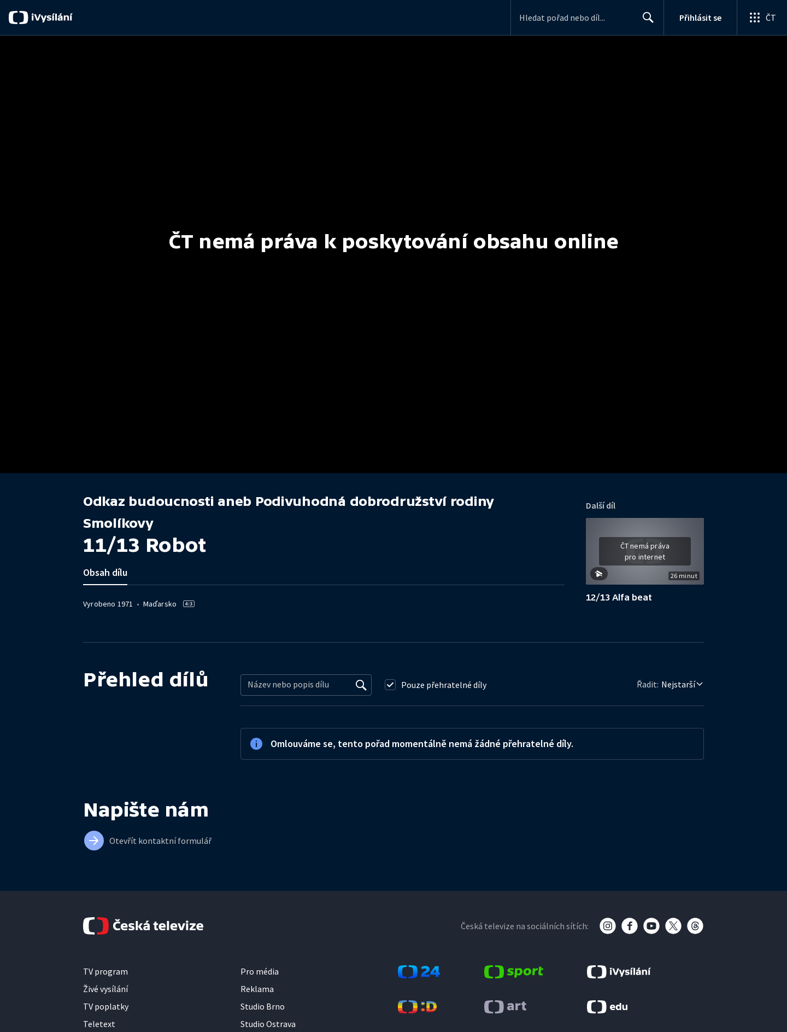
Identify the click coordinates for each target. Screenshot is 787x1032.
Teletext (99, 1023)
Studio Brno (262, 1006)
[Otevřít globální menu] (762, 17)
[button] (645, 555)
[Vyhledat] (361, 685)
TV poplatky (105, 1006)
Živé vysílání (105, 988)
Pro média (259, 971)
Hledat (645, 22)
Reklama (257, 988)
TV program (105, 971)
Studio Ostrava (268, 1023)
